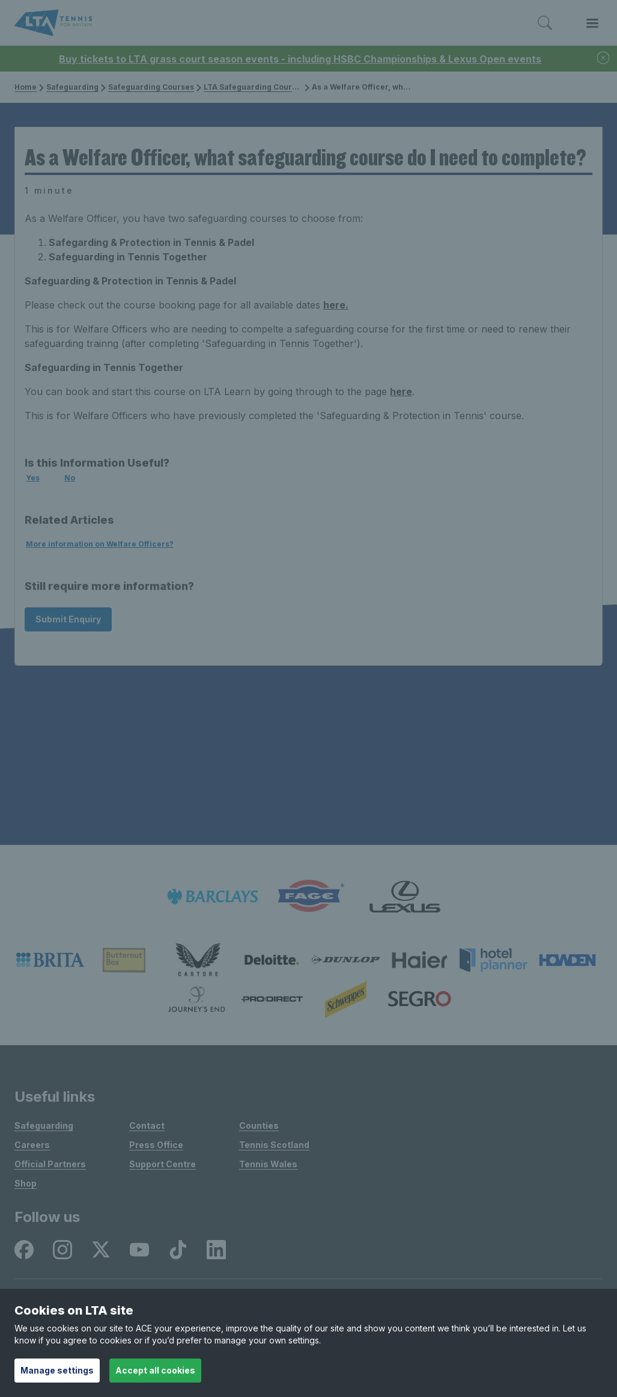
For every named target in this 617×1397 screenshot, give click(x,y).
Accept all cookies (155, 1370)
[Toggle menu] (592, 23)
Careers (32, 1145)
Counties (259, 1125)
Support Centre (162, 1164)
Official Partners (50, 1164)
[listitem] (213, 896)
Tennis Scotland (274, 1145)
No (69, 477)
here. (335, 305)
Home (25, 86)
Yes (33, 477)
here (401, 391)
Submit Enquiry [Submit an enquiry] (68, 619)
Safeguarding (69, 86)
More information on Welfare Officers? (100, 543)
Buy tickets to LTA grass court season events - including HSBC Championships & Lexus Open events (300, 59)
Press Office (156, 1145)
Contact (147, 1125)
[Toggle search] (544, 23)
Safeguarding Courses (147, 86)
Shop (25, 1183)
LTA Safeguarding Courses (250, 86)
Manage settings (57, 1370)
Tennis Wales (268, 1164)
